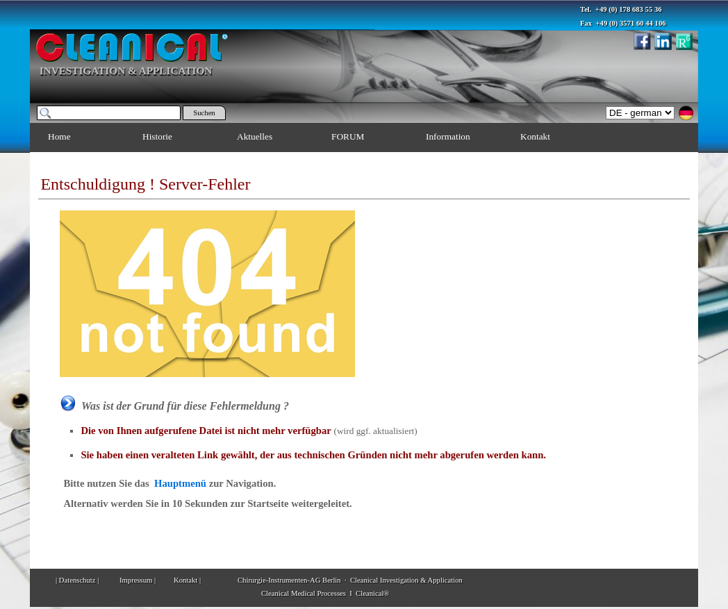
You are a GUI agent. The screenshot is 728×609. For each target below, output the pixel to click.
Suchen (204, 113)
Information (448, 136)
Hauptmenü (180, 483)
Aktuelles (254, 136)
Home (59, 136)
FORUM (347, 136)
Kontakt (535, 136)
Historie (157, 136)
